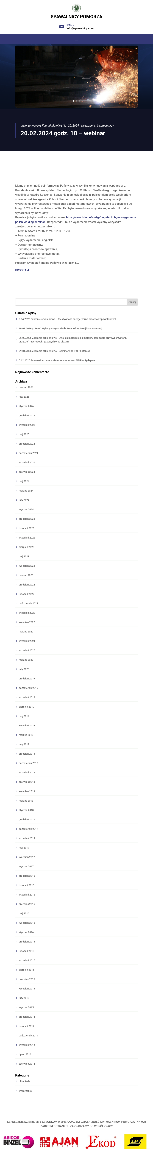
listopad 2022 (26, 594)
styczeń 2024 (26, 509)
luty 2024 (24, 500)
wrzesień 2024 (27, 462)
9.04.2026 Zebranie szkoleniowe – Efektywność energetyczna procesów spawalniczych (67, 319)
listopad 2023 (26, 528)
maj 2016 (24, 913)
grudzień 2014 (27, 1016)
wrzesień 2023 (27, 537)
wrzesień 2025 (27, 424)
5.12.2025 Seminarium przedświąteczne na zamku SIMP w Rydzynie (57, 360)
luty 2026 (24, 396)
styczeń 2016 (26, 932)
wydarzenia (88, 125)
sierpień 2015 (26, 969)
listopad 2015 (26, 951)
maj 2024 (24, 481)
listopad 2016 (26, 885)
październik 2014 (28, 1035)
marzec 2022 (26, 631)
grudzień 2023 (27, 518)
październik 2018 (28, 763)
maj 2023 (24, 556)
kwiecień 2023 (27, 565)
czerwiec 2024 (27, 471)
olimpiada (24, 1081)
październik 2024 (28, 453)
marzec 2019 (26, 735)
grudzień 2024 (27, 443)
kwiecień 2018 (27, 791)
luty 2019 (24, 744)
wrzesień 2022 (27, 612)
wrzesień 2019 (27, 697)
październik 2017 (28, 828)
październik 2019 (28, 688)
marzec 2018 (26, 800)
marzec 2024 (26, 490)
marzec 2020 (26, 659)
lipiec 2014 (25, 1054)
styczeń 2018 (26, 810)
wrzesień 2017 (27, 838)
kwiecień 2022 (27, 622)
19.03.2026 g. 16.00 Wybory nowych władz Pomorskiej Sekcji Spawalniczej (60, 328)
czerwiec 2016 (27, 904)
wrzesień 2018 (27, 772)
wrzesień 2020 (27, 650)
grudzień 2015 (27, 941)
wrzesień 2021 (27, 641)
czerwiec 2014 (27, 1063)
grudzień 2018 (27, 753)
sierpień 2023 (26, 547)
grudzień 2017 (27, 819)
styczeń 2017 (26, 866)
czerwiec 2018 (27, 781)
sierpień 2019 (26, 706)
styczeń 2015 (26, 1007)
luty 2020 (24, 669)
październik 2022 (28, 603)
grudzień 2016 (27, 875)
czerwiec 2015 (27, 979)
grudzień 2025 (27, 415)
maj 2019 (24, 716)
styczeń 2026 (26, 406)
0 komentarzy (105, 125)
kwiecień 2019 (27, 725)
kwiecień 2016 (27, 922)
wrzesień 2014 (27, 1045)
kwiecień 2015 (27, 988)
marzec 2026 (26, 387)
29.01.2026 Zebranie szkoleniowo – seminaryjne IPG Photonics (54, 351)
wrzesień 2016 (27, 894)
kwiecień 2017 (27, 857)
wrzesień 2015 (27, 960)
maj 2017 (24, 847)
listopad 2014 (26, 1026)
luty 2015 (24, 998)
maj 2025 (24, 434)
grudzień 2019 (27, 678)
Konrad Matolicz (52, 125)
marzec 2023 (26, 575)
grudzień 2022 (27, 584)
